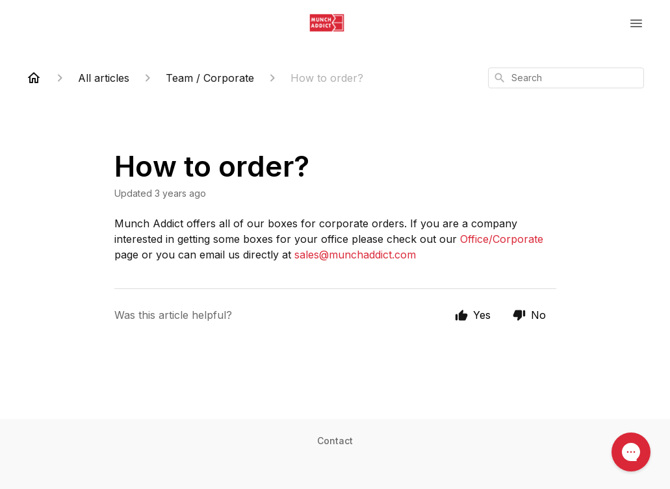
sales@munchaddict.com (355, 254)
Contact (335, 440)
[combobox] (566, 78)
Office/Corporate (501, 238)
